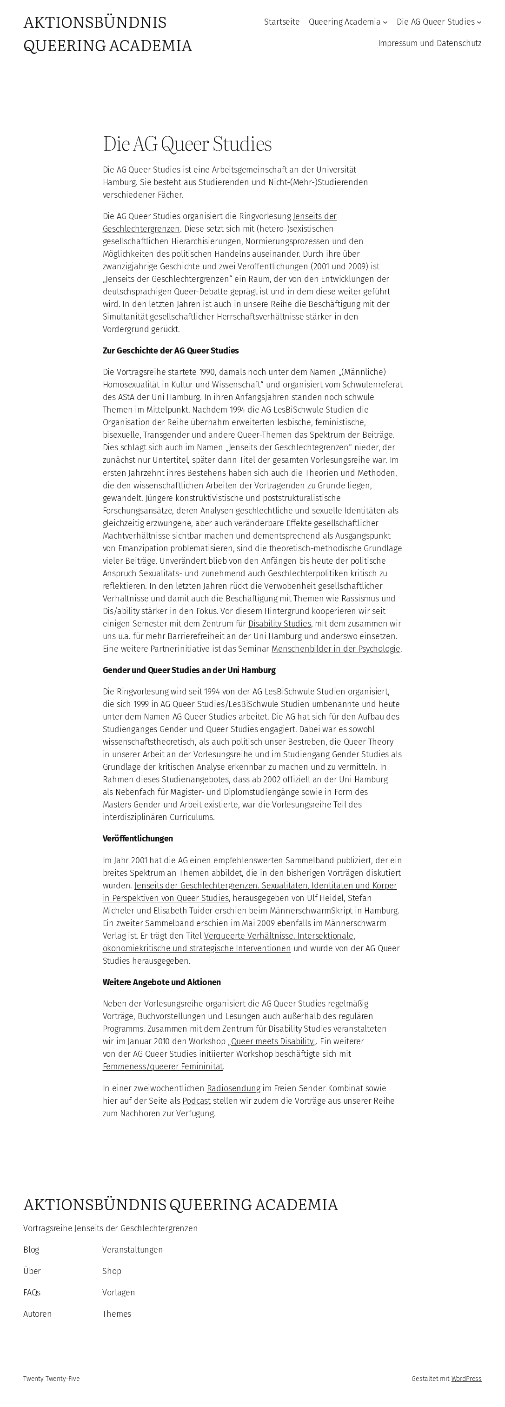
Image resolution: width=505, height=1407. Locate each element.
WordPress (467, 1379)
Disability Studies (279, 624)
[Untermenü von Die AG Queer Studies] (479, 22)
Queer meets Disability (272, 1041)
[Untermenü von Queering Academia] (385, 22)
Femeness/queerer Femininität (163, 1066)
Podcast (196, 1101)
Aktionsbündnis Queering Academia (107, 32)
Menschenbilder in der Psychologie (336, 649)
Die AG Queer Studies (435, 22)
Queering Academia (345, 22)
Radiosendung (233, 1088)
